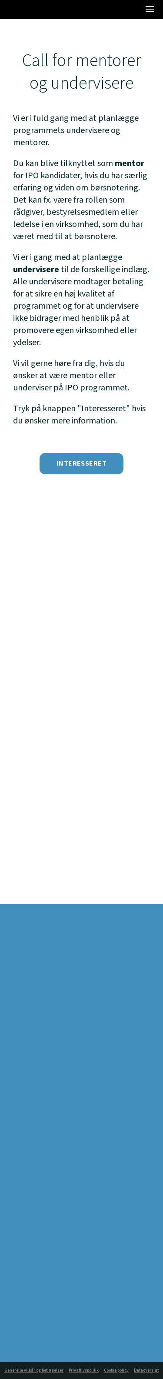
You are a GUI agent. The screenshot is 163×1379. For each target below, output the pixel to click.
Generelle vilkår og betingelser (33, 1370)
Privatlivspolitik (84, 1370)
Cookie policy (116, 1370)
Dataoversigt (146, 1370)
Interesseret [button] (82, 463)
